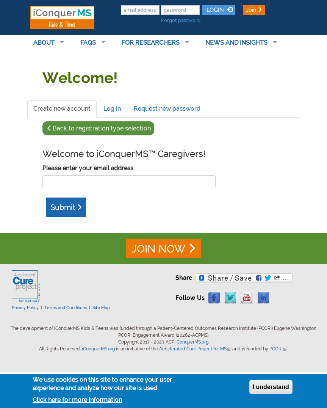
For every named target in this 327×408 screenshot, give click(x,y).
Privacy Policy (25, 307)
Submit (62, 207)
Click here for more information (77, 399)
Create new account (65, 111)
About (45, 43)
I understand (271, 387)
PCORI (278, 349)
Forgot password (180, 20)
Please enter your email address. (88, 168)
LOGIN (214, 9)
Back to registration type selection (102, 128)
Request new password (167, 108)
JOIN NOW (158, 249)
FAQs (89, 43)
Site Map (101, 307)
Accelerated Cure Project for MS (195, 349)
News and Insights (238, 43)
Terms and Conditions (65, 307)
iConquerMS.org (191, 342)
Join (251, 9)
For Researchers (152, 43)
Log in (112, 108)
